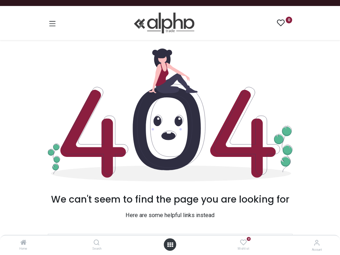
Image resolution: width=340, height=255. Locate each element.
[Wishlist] (243, 242)
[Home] (23, 243)
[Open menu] (170, 244)
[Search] (96, 243)
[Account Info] (316, 243)
